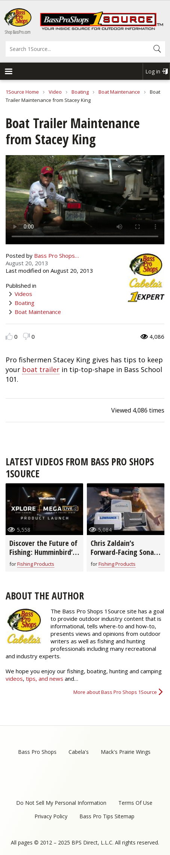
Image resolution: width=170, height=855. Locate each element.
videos (14, 678)
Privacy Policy (50, 816)
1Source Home (22, 91)
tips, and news (45, 678)
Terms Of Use (135, 802)
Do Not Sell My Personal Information (61, 802)
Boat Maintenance (119, 91)
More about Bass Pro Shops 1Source (115, 692)
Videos (23, 293)
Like (9, 336)
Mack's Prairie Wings (126, 751)
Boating (80, 91)
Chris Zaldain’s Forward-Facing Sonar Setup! (124, 552)
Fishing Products (35, 564)
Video (55, 91)
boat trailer (41, 369)
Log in (152, 71)
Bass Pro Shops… (56, 255)
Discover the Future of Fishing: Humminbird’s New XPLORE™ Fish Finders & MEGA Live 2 (43, 556)
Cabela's (79, 751)
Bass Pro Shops (37, 751)
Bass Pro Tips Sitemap (106, 816)
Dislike (26, 336)
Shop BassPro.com (18, 32)
